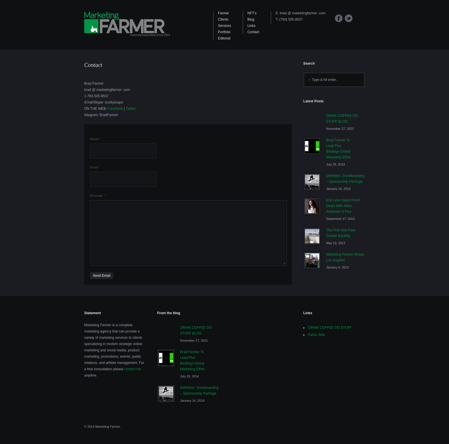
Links (251, 26)
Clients (223, 19)
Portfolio (224, 32)
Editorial (224, 38)
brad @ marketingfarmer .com (303, 13)
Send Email (101, 276)
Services (224, 26)
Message (97, 195)
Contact (253, 32)
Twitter (348, 18)
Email (95, 167)
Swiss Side (316, 335)
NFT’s (252, 13)
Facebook (338, 18)
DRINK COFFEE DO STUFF (330, 328)
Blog (250, 19)
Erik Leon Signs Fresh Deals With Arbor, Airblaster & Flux (343, 206)
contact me (132, 369)
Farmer (223, 13)
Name (95, 139)
